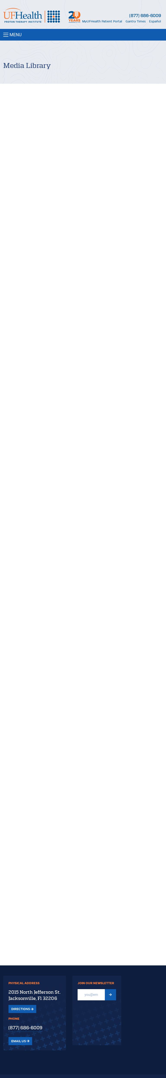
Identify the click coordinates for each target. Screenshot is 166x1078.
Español (155, 21)
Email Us (20, 1041)
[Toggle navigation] (83, 35)
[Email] (91, 994)
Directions (22, 1009)
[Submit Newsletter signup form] (110, 994)
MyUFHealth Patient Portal (102, 21)
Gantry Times (136, 21)
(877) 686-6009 (145, 15)
